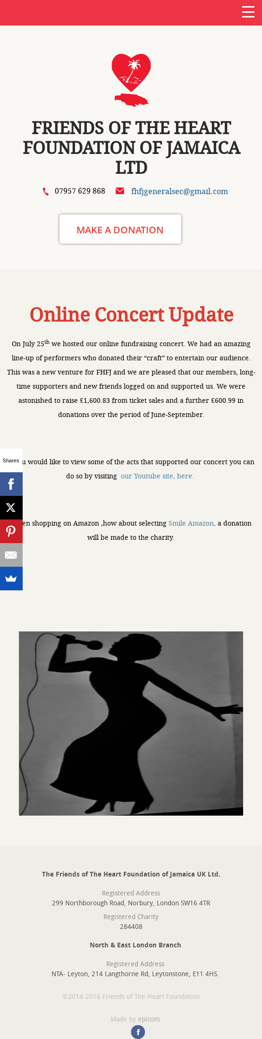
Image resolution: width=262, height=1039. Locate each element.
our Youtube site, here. (158, 476)
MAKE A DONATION (120, 229)
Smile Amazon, (192, 523)
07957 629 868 (80, 191)
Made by (135, 1019)
